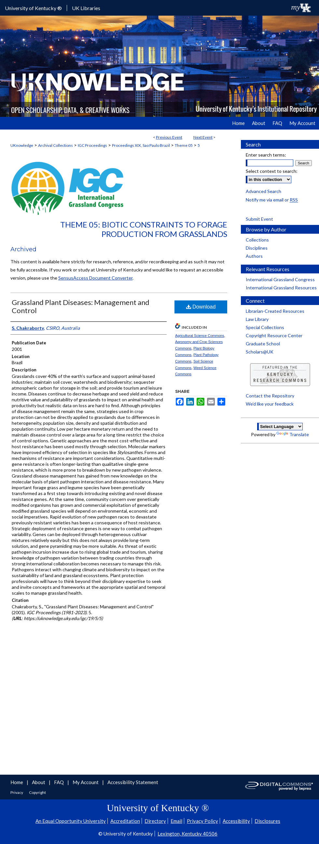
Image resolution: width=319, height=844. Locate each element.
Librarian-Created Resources (275, 311)
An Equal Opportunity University (70, 821)
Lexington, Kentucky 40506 (187, 834)
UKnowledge (21, 145)
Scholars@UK (259, 351)
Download (201, 307)
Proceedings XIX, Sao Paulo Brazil (141, 145)
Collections (257, 239)
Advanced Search (263, 191)
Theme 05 (184, 145)
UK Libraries (86, 8)
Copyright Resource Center (274, 335)
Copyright (37, 792)
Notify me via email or (272, 199)
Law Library (257, 319)
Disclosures (267, 821)
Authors (254, 256)
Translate (292, 434)
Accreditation (125, 821)
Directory (155, 821)
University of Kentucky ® (33, 8)
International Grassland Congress (280, 279)
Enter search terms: (266, 155)
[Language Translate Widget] (280, 426)
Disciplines (257, 248)
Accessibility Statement (132, 782)
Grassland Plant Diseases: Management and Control (80, 306)
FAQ (59, 782)
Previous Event (169, 137)
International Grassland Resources (281, 287)
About (39, 782)
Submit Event (259, 219)
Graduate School (263, 343)
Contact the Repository (270, 395)
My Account (86, 782)
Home (17, 782)
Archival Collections (55, 145)
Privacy (17, 792)
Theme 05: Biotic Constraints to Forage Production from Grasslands (143, 229)
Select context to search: (272, 171)
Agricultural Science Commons (199, 336)
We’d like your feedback (270, 404)
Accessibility (236, 821)
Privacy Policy (202, 821)
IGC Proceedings (92, 145)
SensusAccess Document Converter (95, 278)
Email (176, 821)
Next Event (203, 137)
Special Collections (265, 327)
